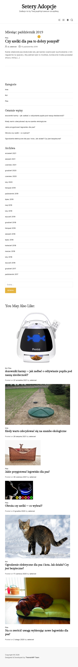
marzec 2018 (10, 251)
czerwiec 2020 (11, 176)
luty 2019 (8, 211)
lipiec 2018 (9, 240)
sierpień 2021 (10, 159)
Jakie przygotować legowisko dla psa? (20, 127)
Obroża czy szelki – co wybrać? (17, 133)
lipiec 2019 (9, 199)
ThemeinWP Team (32, 657)
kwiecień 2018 (10, 245)
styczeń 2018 (10, 263)
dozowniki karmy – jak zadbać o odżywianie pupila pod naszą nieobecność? (34, 116)
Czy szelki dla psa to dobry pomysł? (32, 41)
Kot (6, 95)
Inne (6, 90)
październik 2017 (11, 274)
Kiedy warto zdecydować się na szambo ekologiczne (25, 121)
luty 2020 (8, 182)
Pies (6, 38)
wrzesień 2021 (10, 153)
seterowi (13, 47)
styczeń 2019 (10, 217)
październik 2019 (11, 194)
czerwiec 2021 (10, 165)
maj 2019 (8, 205)
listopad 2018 (10, 228)
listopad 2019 (10, 188)
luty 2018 (8, 257)
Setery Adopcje (39, 6)
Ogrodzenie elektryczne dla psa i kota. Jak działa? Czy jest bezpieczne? (33, 139)
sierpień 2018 (10, 234)
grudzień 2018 (10, 222)
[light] (68, 20)
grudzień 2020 (10, 170)
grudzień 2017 (10, 269)
